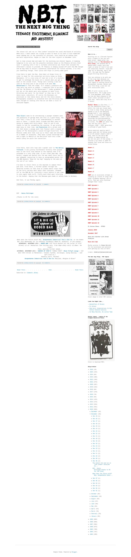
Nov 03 (95, 485)
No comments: (46, 201)
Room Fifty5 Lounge (71, 251)
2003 (92, 534)
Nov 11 (95, 453)
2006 (92, 527)
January (94, 516)
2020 (92, 384)
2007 (92, 524)
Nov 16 (95, 443)
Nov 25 (95, 426)
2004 (92, 532)
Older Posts (79, 270)
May (92, 506)
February (94, 513)
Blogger (74, 552)
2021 (92, 382)
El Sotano (93, 306)
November (94, 414)
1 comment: (46, 184)
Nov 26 (95, 423)
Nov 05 (95, 480)
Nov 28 (95, 418)
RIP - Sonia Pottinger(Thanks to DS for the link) (101, 470)
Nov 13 (95, 448)
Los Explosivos (41, 127)
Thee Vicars (21, 116)
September (95, 496)
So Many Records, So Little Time (101, 312)
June (93, 504)
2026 (92, 369)
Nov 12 (95, 451)
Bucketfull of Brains (97, 304)
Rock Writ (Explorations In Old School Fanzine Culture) (101, 309)
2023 (92, 377)
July (93, 501)
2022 (92, 379)
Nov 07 (95, 478)
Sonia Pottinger (27, 193)
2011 (92, 407)
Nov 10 (95, 456)
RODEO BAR (44, 243)
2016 (92, 394)
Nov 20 (95, 438)
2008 (92, 522)
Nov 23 (95, 431)
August (94, 499)
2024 (92, 374)
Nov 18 (95, 441)
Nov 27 (95, 421)
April (93, 509)
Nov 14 (95, 446)
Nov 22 (95, 433)
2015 (92, 397)
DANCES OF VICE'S (44, 251)
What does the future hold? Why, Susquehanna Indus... (102, 474)
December (94, 411)
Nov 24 (95, 428)
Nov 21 (95, 436)
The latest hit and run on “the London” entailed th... (102, 464)
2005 (92, 529)
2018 (92, 389)
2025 (92, 372)
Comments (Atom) (32, 273)
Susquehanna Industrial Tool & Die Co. (58, 239)
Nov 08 (95, 461)
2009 (92, 519)
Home (50, 270)
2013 (92, 402)
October (94, 494)
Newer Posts (21, 270)
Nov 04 (95, 483)
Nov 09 (95, 458)
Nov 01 (95, 490)
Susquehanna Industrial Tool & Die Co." (40, 258)
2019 (92, 387)
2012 (92, 404)
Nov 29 (95, 416)
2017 (92, 392)
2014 (92, 399)
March (93, 511)
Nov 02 (95, 488)
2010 (92, 409)
